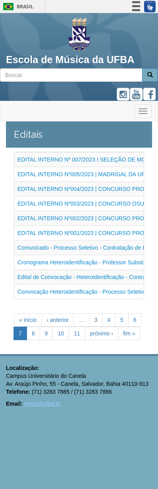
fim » (129, 333)
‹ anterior (57, 320)
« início (28, 320)
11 (77, 333)
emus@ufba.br (42, 403)
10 (61, 333)
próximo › (101, 333)
